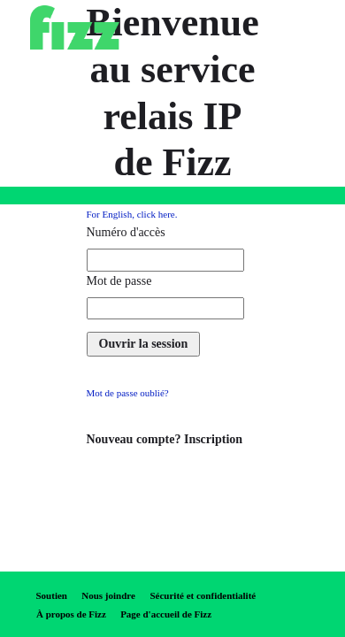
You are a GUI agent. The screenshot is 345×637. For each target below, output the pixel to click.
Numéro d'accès (126, 232)
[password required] (166, 308)
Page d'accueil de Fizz (165, 614)
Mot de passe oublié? (128, 393)
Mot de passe (119, 281)
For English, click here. (132, 214)
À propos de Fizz (71, 614)
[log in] (144, 344)
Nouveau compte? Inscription (165, 439)
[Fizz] (74, 27)
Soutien (51, 595)
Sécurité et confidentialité (203, 595)
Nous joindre (108, 595)
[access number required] (166, 260)
